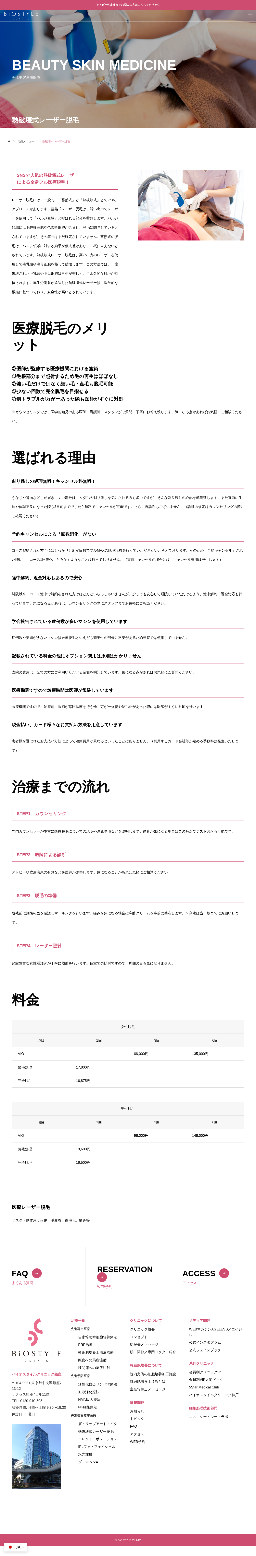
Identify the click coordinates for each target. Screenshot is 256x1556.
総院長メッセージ (144, 1344)
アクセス (137, 1434)
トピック (137, 1419)
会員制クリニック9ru (206, 1372)
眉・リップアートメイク (97, 1424)
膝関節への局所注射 (94, 1368)
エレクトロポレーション (97, 1439)
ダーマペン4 (88, 1462)
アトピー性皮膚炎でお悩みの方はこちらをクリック (128, 4)
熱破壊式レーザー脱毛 (96, 1431)
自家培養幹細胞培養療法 (97, 1337)
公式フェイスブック (205, 1350)
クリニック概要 (142, 1329)
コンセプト (139, 1337)
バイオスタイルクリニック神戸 (214, 1395)
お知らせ (137, 1411)
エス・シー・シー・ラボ (208, 1417)
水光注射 (85, 1454)
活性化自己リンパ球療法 (97, 1384)
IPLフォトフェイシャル (96, 1447)
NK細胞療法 (87, 1407)
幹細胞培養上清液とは (147, 1382)
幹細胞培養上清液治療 (96, 1352)
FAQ (133, 1426)
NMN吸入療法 (89, 1400)
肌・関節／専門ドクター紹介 (153, 1352)
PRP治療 (85, 1345)
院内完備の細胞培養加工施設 (153, 1374)
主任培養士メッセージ (147, 1389)
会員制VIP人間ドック (206, 1380)
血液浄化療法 (88, 1392)
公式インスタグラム (205, 1342)
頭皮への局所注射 (92, 1360)
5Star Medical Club (204, 1387)
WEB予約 (137, 1442)
